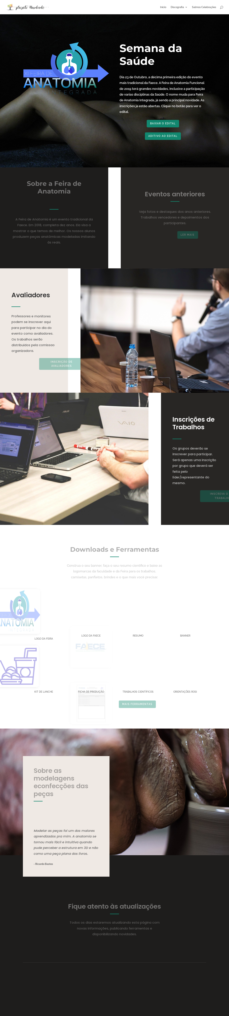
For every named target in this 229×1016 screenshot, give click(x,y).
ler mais (195, 234)
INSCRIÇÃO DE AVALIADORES (78, 363)
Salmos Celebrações (204, 7)
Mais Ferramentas (151, 704)
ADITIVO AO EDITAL (170, 136)
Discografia (177, 7)
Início (163, 7)
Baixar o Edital (169, 123)
